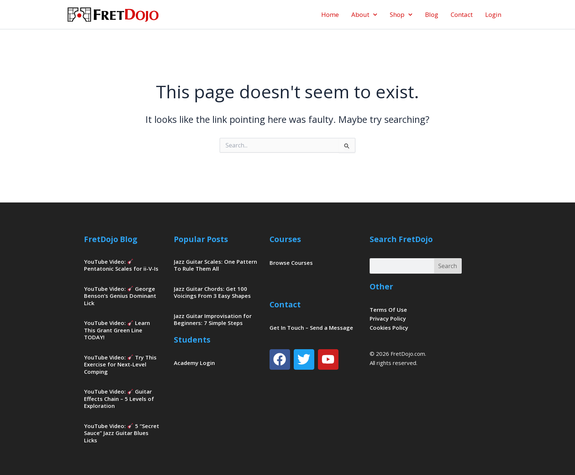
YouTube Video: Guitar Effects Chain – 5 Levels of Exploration (119, 398)
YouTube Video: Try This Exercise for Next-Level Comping (120, 364)
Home (330, 14)
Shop (401, 15)
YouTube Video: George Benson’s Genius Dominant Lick (120, 296)
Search (447, 266)
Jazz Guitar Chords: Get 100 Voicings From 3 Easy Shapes (212, 292)
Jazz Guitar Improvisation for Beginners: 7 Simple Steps (213, 319)
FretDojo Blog (111, 239)
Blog (431, 14)
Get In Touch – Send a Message (311, 327)
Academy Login (194, 362)
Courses (285, 239)
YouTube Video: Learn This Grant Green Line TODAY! (117, 330)
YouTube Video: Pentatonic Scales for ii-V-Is (121, 265)
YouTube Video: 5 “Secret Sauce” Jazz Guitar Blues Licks (121, 433)
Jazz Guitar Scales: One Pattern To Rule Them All (215, 265)
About (364, 15)
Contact (462, 14)
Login (493, 14)
